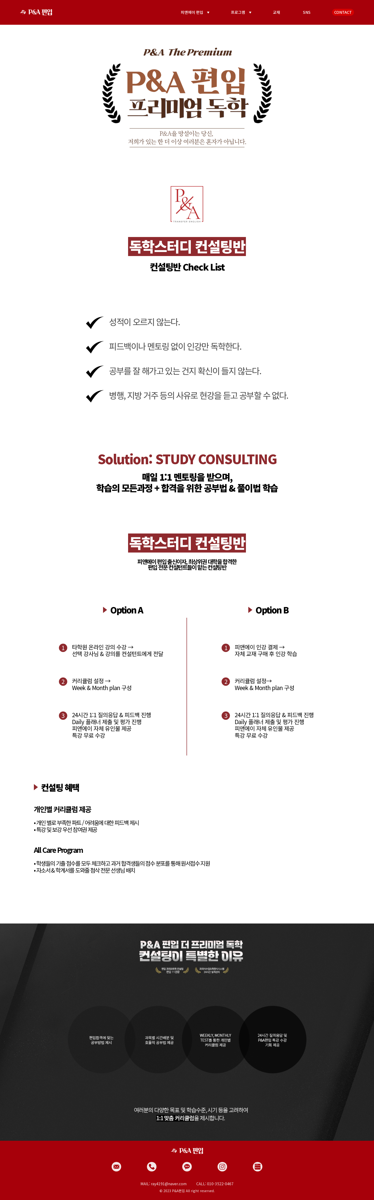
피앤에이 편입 (192, 12)
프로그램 (238, 12)
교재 (276, 12)
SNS (307, 12)
